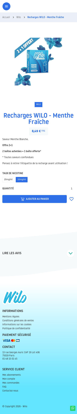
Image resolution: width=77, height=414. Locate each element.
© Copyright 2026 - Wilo (14, 406)
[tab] (38, 253)
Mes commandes (10, 383)
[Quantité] (71, 189)
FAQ (4, 387)
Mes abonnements (11, 375)
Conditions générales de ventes (18, 321)
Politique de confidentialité (16, 328)
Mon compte (8, 379)
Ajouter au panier (35, 199)
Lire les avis (38, 253)
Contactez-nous (10, 391)
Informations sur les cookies (16, 325)
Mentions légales (10, 317)
